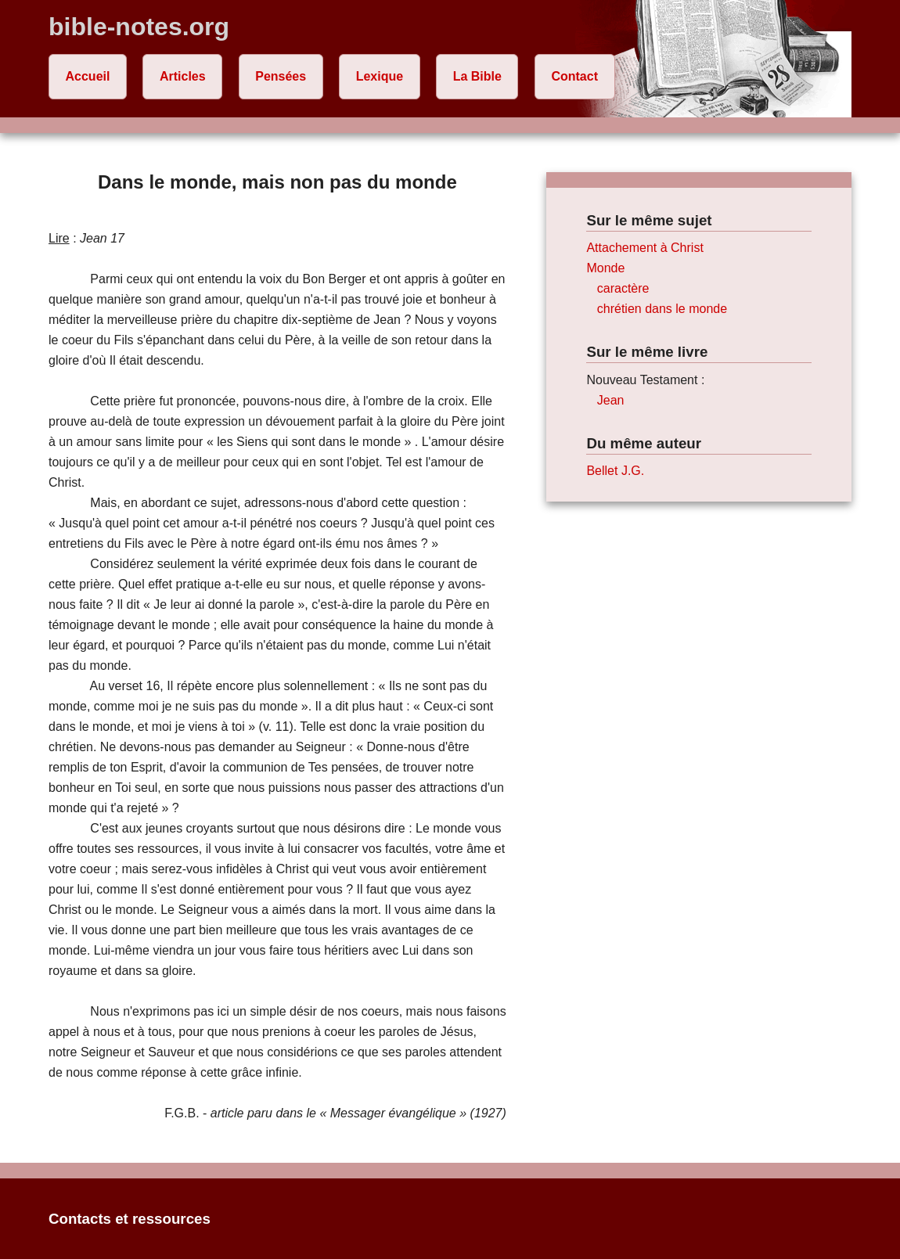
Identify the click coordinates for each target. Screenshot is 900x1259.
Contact (574, 76)
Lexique (379, 76)
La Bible (477, 76)
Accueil (88, 76)
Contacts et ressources (130, 1218)
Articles (183, 76)
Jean (611, 400)
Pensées (280, 76)
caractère (623, 288)
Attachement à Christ (644, 247)
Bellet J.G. (615, 470)
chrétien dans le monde (662, 308)
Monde (605, 268)
